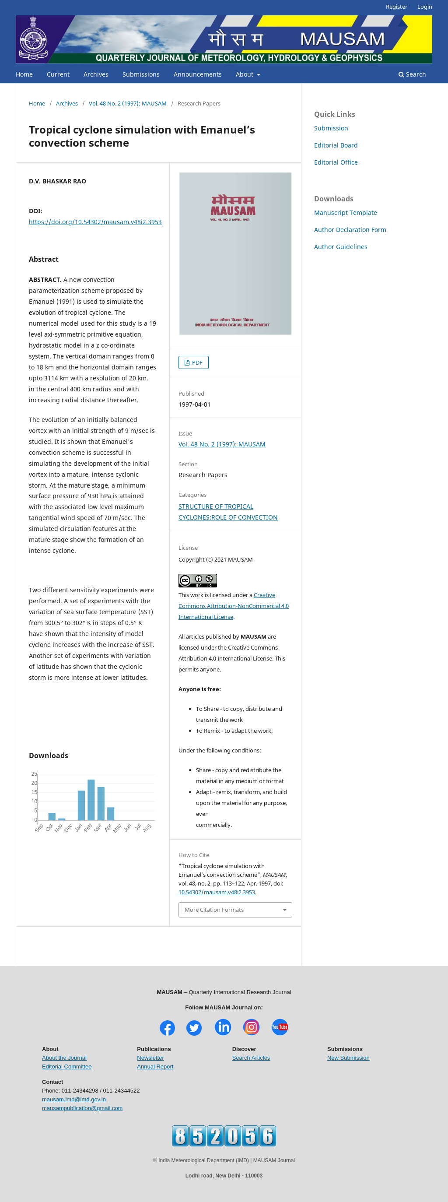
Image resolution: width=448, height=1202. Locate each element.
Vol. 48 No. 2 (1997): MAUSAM (128, 103)
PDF (197, 362)
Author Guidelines (341, 247)
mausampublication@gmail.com (82, 1108)
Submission (331, 128)
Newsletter (150, 1057)
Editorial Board (336, 145)
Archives (96, 74)
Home (24, 74)
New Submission (348, 1057)
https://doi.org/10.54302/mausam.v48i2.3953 (95, 222)
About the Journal (64, 1057)
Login (424, 7)
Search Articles (251, 1057)
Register (396, 7)
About (245, 74)
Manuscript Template (345, 212)
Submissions (141, 74)
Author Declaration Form (350, 229)
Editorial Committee (66, 1066)
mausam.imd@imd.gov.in (74, 1099)
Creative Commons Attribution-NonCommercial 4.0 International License (233, 606)
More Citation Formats (214, 910)
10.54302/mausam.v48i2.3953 (216, 892)
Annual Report (155, 1066)
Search (412, 74)
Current (58, 74)
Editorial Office (336, 162)
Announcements (198, 74)
